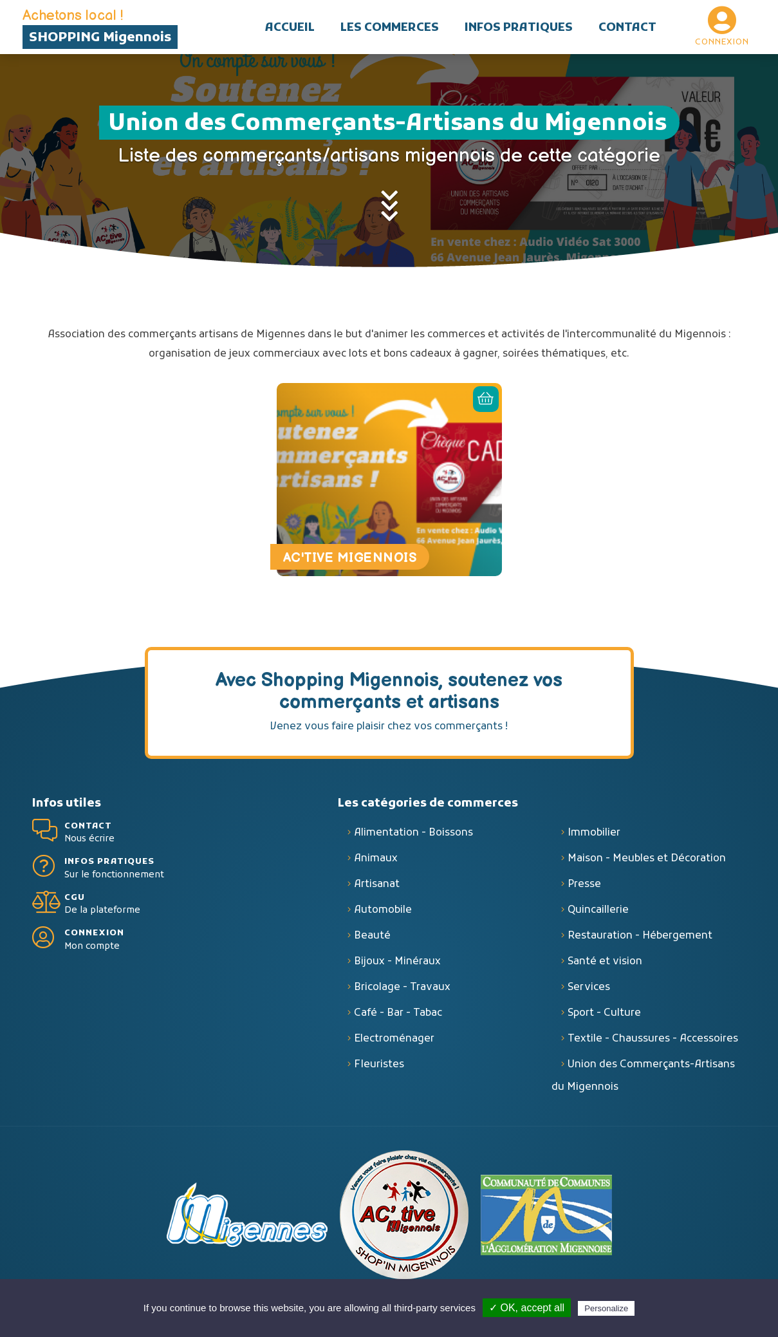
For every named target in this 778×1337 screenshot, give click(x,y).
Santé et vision (605, 961)
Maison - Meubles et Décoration (647, 858)
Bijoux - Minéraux (397, 961)
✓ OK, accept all (526, 1307)
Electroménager (394, 1039)
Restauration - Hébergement (640, 936)
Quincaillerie (598, 910)
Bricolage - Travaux (402, 987)
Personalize (606, 1308)
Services (589, 987)
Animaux (376, 858)
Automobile (383, 910)
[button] (390, 26)
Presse (584, 884)
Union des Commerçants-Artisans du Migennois (643, 1076)
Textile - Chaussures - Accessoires (653, 1039)
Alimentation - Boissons (413, 833)
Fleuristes (379, 1064)
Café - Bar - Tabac (398, 1013)
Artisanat (377, 884)
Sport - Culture (604, 1013)
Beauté (372, 936)
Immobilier (594, 833)
